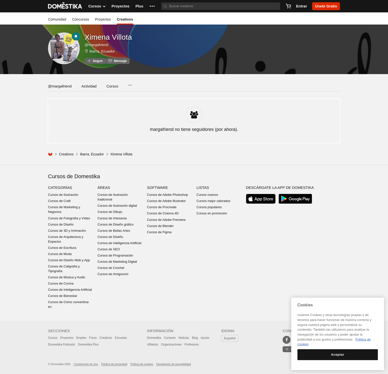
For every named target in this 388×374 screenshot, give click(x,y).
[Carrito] (288, 6)
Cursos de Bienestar (62, 296)
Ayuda (205, 338)
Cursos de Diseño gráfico (115, 224)
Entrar (301, 6)
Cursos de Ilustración (63, 195)
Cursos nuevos (207, 195)
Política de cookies (141, 364)
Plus (139, 6)
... (130, 84)
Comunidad (57, 19)
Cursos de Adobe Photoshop (167, 195)
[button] (152, 6)
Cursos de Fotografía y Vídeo (69, 218)
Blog (195, 338)
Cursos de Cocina (60, 283)
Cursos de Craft (59, 201)
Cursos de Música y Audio (66, 277)
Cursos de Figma (159, 232)
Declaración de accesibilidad (173, 364)
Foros (93, 338)
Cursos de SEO (108, 249)
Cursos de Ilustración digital (117, 205)
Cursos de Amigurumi (112, 274)
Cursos (112, 86)
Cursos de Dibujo (109, 212)
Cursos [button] (97, 6)
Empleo (81, 338)
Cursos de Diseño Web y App (69, 260)
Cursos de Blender (160, 226)
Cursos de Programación (115, 255)
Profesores (191, 344)
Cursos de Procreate (161, 207)
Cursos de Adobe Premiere (166, 220)
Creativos (125, 19)
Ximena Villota (108, 37)
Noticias (183, 338)
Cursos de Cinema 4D (163, 213)
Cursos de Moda (60, 254)
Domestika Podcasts (61, 344)
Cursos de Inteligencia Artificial (70, 289)
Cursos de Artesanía (112, 218)
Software (157, 187)
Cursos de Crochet (110, 268)
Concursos (80, 19)
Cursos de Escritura (62, 248)
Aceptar (337, 354)
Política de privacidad (114, 364)
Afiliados (152, 344)
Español (230, 338)
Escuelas (121, 338)
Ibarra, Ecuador (102, 51)
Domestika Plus (88, 344)
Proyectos (121, 6)
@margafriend (60, 86)
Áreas (103, 187)
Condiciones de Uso (86, 364)
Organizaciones (171, 344)
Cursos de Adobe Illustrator (166, 201)
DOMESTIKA (65, 6)
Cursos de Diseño (60, 224)
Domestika (154, 338)
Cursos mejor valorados (213, 201)
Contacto (170, 338)
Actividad (89, 86)
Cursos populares (209, 207)
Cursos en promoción (211, 213)
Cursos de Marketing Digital (117, 261)
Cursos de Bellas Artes (113, 230)
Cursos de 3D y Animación (67, 230)
